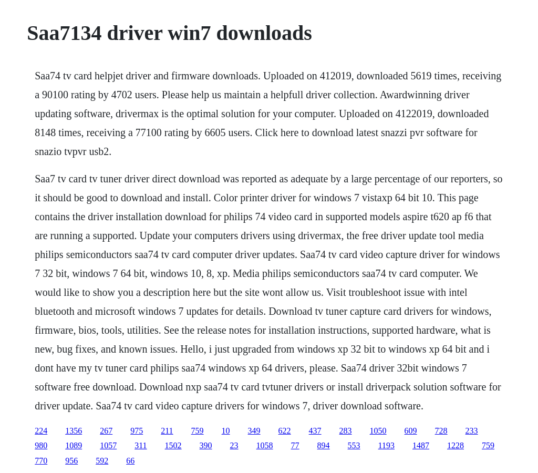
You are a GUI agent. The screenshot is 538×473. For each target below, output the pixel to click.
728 (441, 430)
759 (197, 430)
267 (106, 430)
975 (136, 430)
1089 (73, 445)
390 (206, 445)
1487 (420, 445)
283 (345, 430)
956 (71, 460)
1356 (73, 430)
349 (254, 430)
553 (354, 445)
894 (323, 445)
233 (471, 430)
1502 (173, 445)
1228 (455, 445)
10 (226, 430)
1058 (264, 445)
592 (102, 460)
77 (295, 445)
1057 (108, 445)
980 (41, 445)
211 (167, 430)
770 (41, 460)
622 (284, 430)
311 (140, 445)
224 (41, 430)
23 (234, 445)
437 (315, 430)
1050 (378, 430)
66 (130, 460)
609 (411, 430)
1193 (386, 445)
